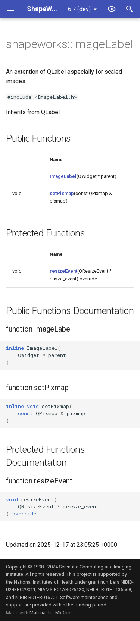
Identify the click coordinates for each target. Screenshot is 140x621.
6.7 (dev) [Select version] (79, 9)
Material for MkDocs (51, 612)
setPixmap (62, 193)
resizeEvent (63, 271)
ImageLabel (63, 176)
